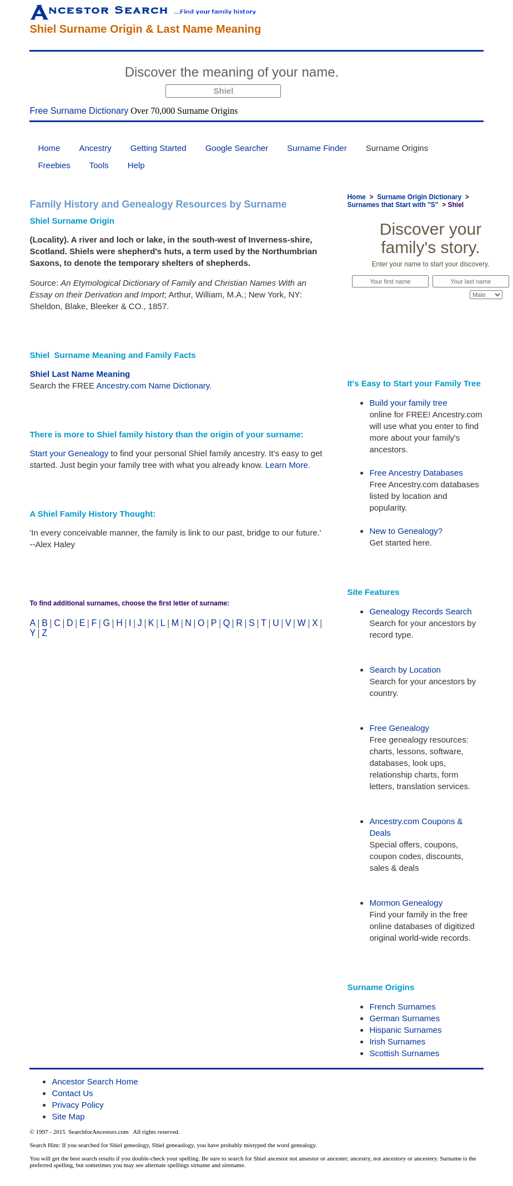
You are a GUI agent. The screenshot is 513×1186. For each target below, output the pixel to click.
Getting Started (158, 148)
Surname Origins (397, 148)
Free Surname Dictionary (78, 110)
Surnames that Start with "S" (392, 205)
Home (49, 148)
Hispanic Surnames (405, 1029)
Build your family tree (408, 402)
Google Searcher (236, 148)
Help (136, 165)
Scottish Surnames (404, 1053)
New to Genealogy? (405, 531)
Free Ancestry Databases (415, 472)
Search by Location (404, 669)
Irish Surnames (397, 1041)
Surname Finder (317, 148)
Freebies (54, 165)
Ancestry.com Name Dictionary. (154, 385)
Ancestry (95, 148)
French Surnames (402, 1006)
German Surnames (404, 1018)
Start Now (385, 74)
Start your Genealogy (68, 453)
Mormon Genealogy (405, 902)
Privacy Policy (77, 1104)
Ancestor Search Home (95, 1081)
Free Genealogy (399, 728)
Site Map (68, 1116)
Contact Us (72, 1093)
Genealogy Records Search (420, 611)
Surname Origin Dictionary (419, 197)
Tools (99, 165)
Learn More (286, 465)
